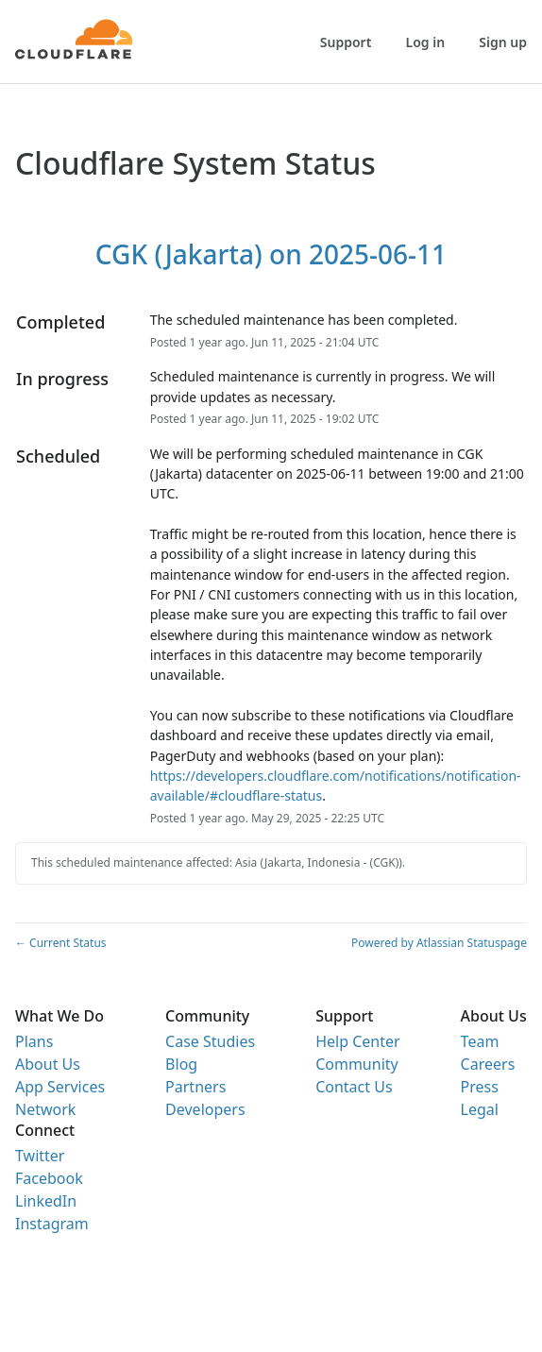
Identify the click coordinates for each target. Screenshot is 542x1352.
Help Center (357, 1041)
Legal (480, 1109)
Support (346, 42)
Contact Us (353, 1086)
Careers (488, 1064)
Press (480, 1086)
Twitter (39, 1155)
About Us (47, 1064)
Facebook (49, 1178)
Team (480, 1041)
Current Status (61, 943)
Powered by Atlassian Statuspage (439, 943)
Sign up (503, 42)
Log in (426, 42)
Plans (34, 1041)
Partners (195, 1086)
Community (356, 1064)
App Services (60, 1086)
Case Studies (210, 1041)
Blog (181, 1064)
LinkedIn (45, 1201)
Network (45, 1109)
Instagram (52, 1223)
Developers (205, 1109)
